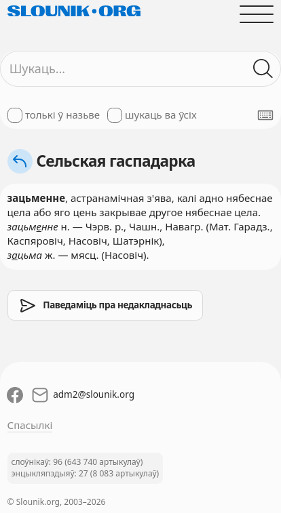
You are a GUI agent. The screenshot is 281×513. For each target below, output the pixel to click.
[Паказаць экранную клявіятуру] (265, 115)
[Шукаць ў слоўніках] (263, 69)
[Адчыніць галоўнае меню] (257, 14)
